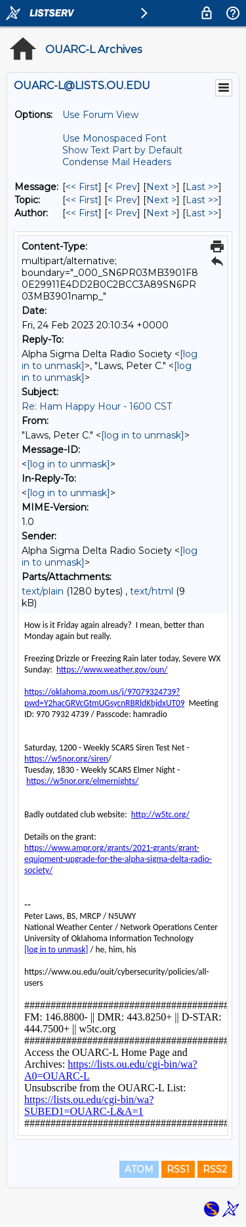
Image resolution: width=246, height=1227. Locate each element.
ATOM (139, 1169)
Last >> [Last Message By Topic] (202, 200)
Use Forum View (100, 115)
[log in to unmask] (142, 435)
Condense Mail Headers (116, 162)
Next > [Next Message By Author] (161, 213)
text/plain (43, 591)
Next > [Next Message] (161, 187)
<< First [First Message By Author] (82, 213)
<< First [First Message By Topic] (82, 200)
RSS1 (178, 1169)
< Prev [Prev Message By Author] (122, 213)
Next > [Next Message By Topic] (161, 200)
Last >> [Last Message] (202, 187)
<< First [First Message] (82, 187)
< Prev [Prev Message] (122, 187)
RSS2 (215, 1169)
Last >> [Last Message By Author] (202, 213)
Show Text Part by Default (122, 150)
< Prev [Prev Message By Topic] (122, 200)
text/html (151, 591)
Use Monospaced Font (114, 138)
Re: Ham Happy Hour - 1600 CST (97, 406)
